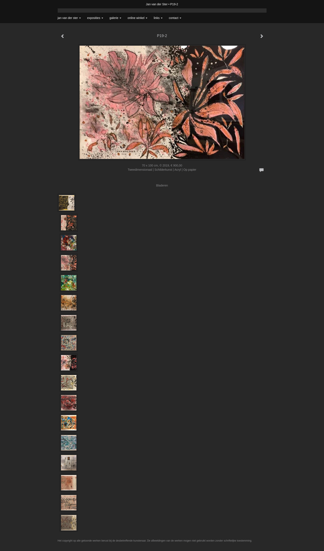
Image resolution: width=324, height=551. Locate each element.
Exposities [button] (95, 18)
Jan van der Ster (157, 4)
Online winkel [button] (137, 18)
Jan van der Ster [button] (69, 18)
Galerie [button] (115, 18)
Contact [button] (175, 18)
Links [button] (158, 18)
